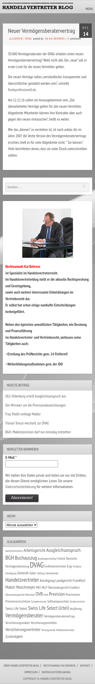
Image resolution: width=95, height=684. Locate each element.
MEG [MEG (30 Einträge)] (38, 587)
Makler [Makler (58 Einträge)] (10, 587)
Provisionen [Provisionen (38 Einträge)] (73, 594)
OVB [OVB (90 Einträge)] (39, 594)
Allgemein (16, 38)
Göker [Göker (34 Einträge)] (32, 573)
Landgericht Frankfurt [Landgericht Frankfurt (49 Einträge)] (70, 580)
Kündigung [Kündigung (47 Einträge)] (47, 580)
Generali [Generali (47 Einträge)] (23, 572)
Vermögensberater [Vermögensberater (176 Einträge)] (24, 615)
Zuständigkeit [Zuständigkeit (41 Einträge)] (14, 636)
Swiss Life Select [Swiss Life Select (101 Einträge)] (43, 608)
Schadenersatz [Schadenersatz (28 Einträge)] (39, 601)
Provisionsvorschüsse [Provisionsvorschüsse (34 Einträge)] (17, 601)
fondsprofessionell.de (22, 89)
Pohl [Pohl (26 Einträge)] (46, 594)
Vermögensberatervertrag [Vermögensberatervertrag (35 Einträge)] (59, 616)
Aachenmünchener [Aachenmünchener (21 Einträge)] (14, 551)
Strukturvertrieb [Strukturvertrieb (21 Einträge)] (77, 601)
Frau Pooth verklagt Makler (23, 414)
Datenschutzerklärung (20, 486)
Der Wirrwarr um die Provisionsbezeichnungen (35, 405)
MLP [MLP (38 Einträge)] (44, 587)
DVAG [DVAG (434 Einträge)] (37, 564)
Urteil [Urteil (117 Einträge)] (64, 607)
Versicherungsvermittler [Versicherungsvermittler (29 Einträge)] (44, 623)
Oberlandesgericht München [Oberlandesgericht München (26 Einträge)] (20, 594)
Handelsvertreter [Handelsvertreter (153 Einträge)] (22, 579)
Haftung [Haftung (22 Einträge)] (41, 573)
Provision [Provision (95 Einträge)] (57, 594)
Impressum (30, 672)
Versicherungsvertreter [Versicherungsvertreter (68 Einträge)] (23, 629)
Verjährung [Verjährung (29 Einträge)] (76, 609)
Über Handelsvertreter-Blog (21, 665)
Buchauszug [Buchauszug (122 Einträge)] (26, 557)
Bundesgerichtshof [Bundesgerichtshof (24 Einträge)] (47, 558)
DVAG (29, 38)
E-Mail (10, 457)
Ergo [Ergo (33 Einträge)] (69, 566)
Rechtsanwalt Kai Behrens (60, 665)
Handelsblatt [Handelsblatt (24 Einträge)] (52, 573)
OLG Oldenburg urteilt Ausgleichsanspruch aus (35, 396)
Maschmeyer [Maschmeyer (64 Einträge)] (25, 587)
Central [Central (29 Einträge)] (61, 558)
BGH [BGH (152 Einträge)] (9, 557)
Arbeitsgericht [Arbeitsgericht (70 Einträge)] (34, 550)
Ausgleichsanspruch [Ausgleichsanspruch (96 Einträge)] (63, 550)
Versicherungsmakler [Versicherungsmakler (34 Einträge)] (17, 622)
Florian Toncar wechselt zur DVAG (27, 423)
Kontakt (85, 665)
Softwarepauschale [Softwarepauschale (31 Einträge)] (58, 601)
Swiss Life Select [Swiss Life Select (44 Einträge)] (16, 608)
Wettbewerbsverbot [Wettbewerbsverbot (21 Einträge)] (65, 630)
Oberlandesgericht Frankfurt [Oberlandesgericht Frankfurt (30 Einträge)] (64, 587)
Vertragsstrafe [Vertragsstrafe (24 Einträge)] (48, 630)
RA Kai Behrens (55, 38)
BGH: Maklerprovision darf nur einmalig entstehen (38, 432)
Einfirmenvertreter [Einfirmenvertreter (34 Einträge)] (55, 566)
